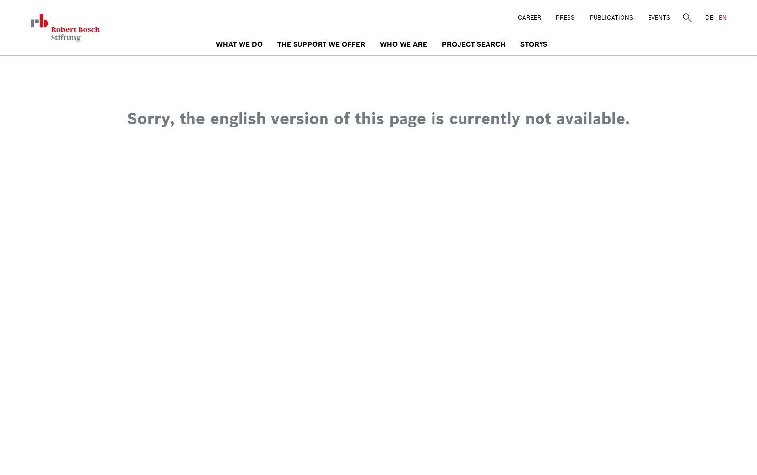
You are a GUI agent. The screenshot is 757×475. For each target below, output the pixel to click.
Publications (611, 17)
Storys (533, 44)
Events (659, 17)
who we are (403, 44)
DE (709, 17)
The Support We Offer (321, 44)
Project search (474, 44)
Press (565, 17)
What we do (239, 44)
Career (529, 17)
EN (723, 17)
